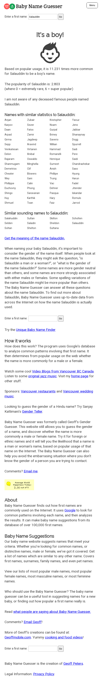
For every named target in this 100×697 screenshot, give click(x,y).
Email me (31, 471)
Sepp (8, 144)
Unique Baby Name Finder (36, 330)
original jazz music (42, 376)
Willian (53, 144)
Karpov (9, 124)
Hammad (55, 149)
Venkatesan (11, 149)
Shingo (9, 193)
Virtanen (32, 149)
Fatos (30, 129)
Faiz (52, 202)
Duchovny (10, 188)
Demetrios (11, 168)
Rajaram (9, 158)
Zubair (31, 119)
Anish (53, 168)
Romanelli (55, 154)
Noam (53, 124)
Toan (30, 202)
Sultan (31, 218)
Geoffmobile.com (18, 637)
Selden (9, 223)
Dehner (54, 188)
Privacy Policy (43, 674)
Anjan (8, 119)
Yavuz (75, 119)
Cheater (9, 173)
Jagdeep (32, 139)
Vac (52, 183)
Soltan (8, 228)
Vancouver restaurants (38, 391)
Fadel (75, 183)
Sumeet (54, 163)
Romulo (76, 198)
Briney (53, 134)
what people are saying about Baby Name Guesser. (52, 612)
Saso (75, 168)
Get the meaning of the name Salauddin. (35, 238)
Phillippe (9, 183)
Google (69, 510)
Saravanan (33, 193)
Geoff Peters (73, 663)
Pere (75, 154)
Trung (53, 178)
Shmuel (9, 202)
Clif (29, 168)
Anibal (30, 154)
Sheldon (54, 223)
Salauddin (78, 223)
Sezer (30, 124)
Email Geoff (33, 622)
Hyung (75, 173)
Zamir (30, 134)
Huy (7, 198)
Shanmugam (12, 163)
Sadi (74, 149)
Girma (8, 139)
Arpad (8, 134)
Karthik (31, 198)
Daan (8, 129)
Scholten (77, 218)
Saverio (54, 139)
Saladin (31, 223)
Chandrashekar (81, 163)
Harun (75, 178)
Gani (29, 178)
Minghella (32, 163)
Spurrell (76, 144)
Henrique (55, 158)
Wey (7, 178)
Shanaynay (78, 134)
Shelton (31, 228)
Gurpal (53, 129)
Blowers (31, 173)
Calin (30, 183)
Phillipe (54, 173)
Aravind (31, 144)
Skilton (54, 218)
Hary (52, 198)
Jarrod (76, 202)
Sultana (54, 228)
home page (79, 376)
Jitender (77, 188)
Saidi (75, 158)
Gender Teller (32, 411)
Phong (31, 188)
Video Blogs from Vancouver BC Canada (63, 371)
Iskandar (77, 193)
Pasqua (54, 193)
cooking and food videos (64, 637)
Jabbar (76, 129)
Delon (8, 154)
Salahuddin (11, 218)
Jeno (75, 124)
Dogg (75, 139)
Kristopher (56, 119)
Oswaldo (32, 158)
